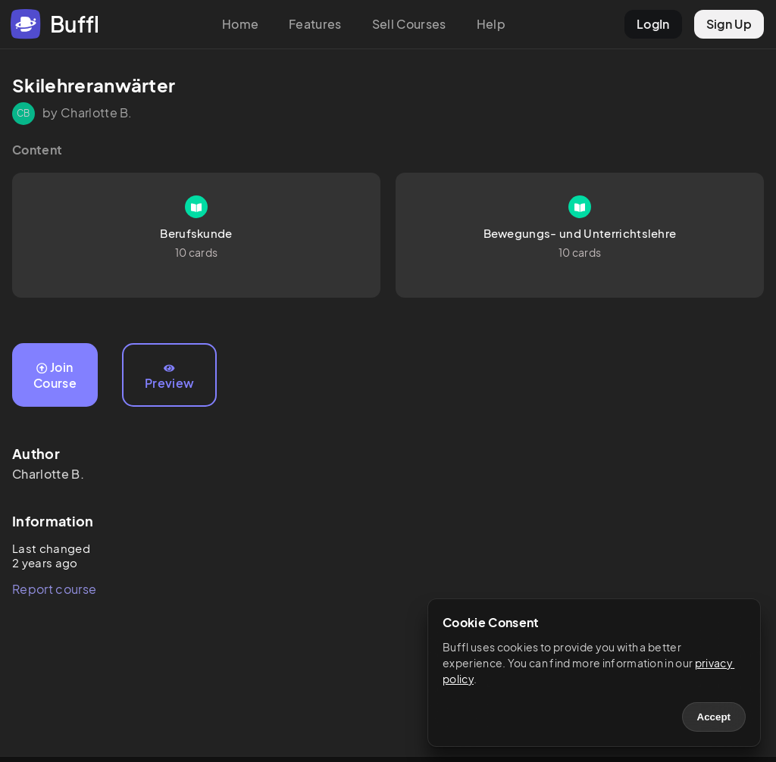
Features (315, 24)
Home (240, 24)
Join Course (55, 375)
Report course (54, 589)
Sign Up (729, 24)
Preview (169, 377)
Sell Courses (409, 24)
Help (491, 24)
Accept (714, 717)
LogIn (653, 24)
